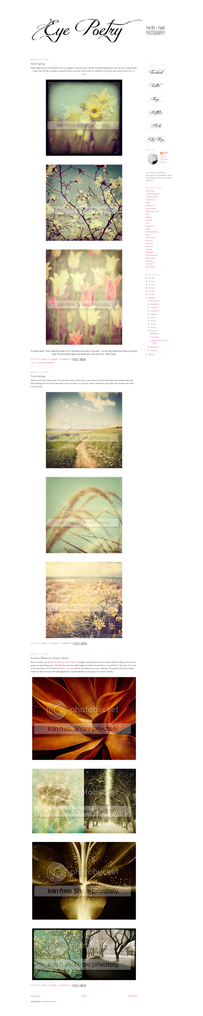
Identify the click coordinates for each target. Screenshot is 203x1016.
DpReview (149, 217)
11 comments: (66, 643)
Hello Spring (38, 63)
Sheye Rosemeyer (152, 255)
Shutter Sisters (150, 258)
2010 (150, 294)
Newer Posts (36, 996)
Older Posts (132, 996)
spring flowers (46, 363)
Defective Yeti (150, 205)
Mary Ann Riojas (67, 668)
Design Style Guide (152, 211)
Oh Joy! (148, 235)
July (152, 317)
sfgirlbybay (149, 252)
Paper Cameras (151, 237)
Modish (148, 229)
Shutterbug (149, 261)
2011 (150, 291)
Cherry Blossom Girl (153, 194)
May (152, 324)
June (152, 321)
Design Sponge (151, 208)
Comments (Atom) (48, 1001)
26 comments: (65, 985)
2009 (150, 298)
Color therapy (38, 376)
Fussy (148, 223)
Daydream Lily (151, 200)
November (154, 304)
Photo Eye (149, 240)
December (154, 301)
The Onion (149, 264)
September (154, 311)
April (152, 327)
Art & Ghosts (150, 191)
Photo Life (149, 243)
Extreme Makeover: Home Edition (50, 658)
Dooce (148, 214)
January (153, 350)
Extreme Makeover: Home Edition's (64, 662)
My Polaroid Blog (152, 232)
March (152, 331)
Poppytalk (149, 249)
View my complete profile (164, 159)
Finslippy (149, 220)
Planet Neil (149, 246)
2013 (150, 284)
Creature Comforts (152, 197)
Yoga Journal (150, 267)
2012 (150, 288)
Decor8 (148, 203)
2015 (150, 278)
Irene (165, 153)
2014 (150, 281)
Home (84, 996)
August (153, 314)
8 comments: (65, 359)
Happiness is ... (151, 226)
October (153, 307)
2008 (150, 354)
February (153, 347)
